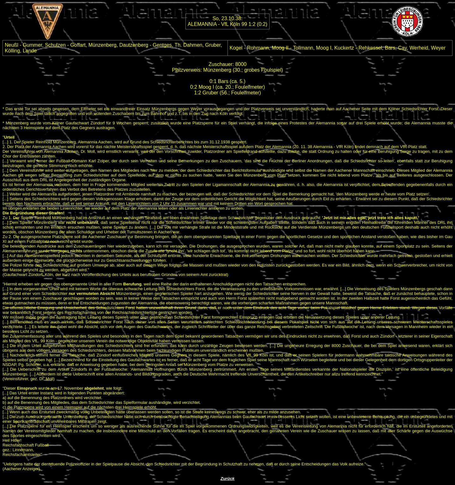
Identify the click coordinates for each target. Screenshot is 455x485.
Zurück (227, 478)
